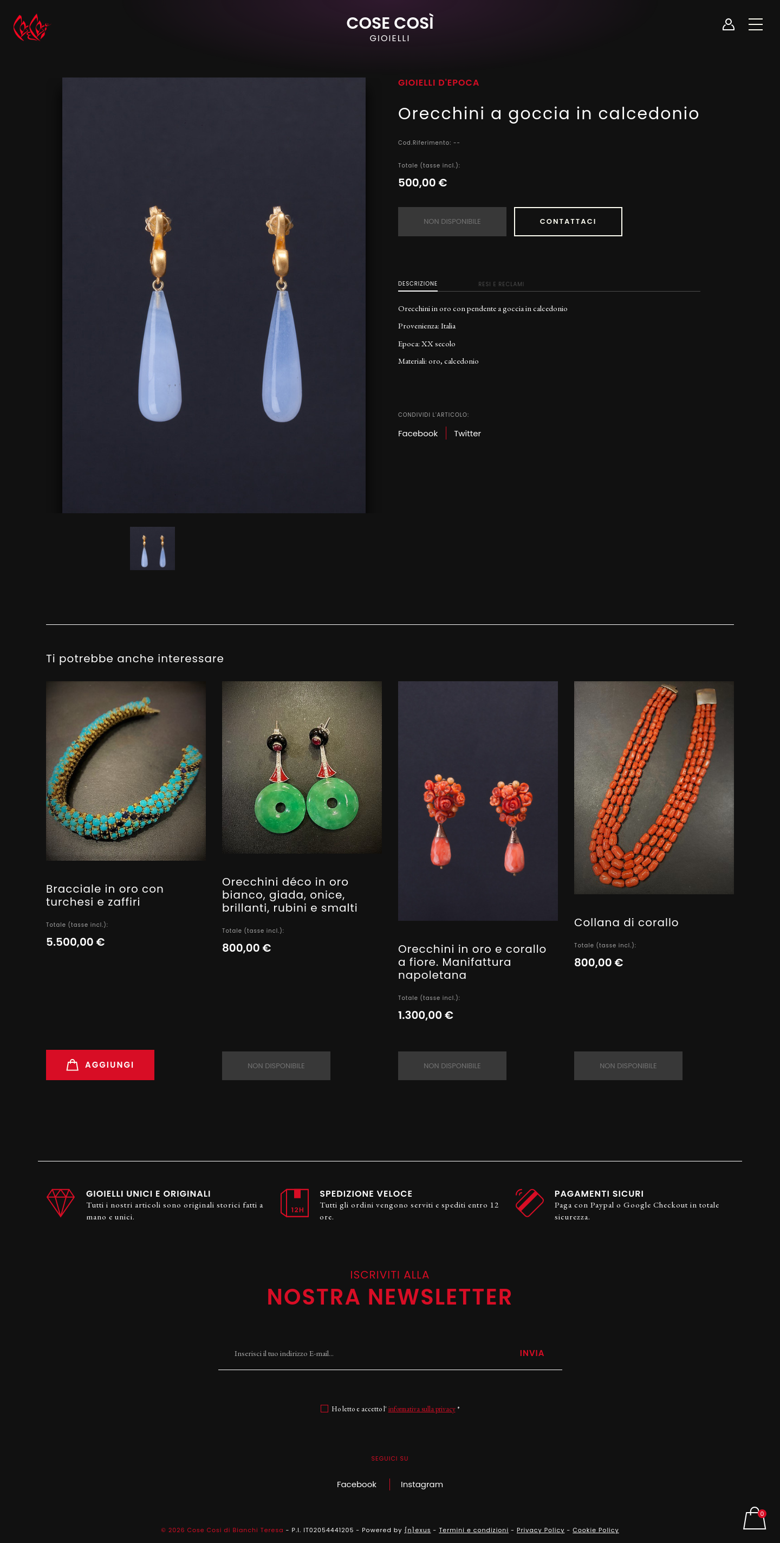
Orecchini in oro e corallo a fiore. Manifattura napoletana (472, 962)
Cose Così (390, 27)
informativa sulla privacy (422, 1408)
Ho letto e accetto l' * (396, 1408)
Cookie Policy (596, 1530)
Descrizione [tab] (418, 284)
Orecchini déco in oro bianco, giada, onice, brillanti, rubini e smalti (290, 894)
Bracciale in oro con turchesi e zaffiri (105, 895)
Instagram (422, 1484)
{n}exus (417, 1530)
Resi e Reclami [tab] (501, 284)
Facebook (356, 1484)
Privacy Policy (540, 1530)
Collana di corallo (626, 922)
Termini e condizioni (474, 1530)
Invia (532, 1353)
